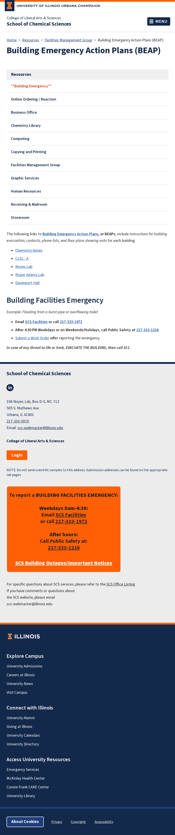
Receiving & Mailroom (29, 204)
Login (17, 455)
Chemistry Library (26, 125)
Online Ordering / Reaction (33, 99)
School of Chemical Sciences (39, 24)
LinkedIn (10, 388)
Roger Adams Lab (29, 275)
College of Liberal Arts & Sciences (34, 18)
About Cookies (25, 822)
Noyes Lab (23, 266)
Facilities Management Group (68, 40)
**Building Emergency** (31, 86)
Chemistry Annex (28, 250)
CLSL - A (21, 258)
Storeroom (20, 217)
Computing (20, 139)
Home (12, 40)
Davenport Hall (27, 283)
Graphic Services (25, 178)
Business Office (24, 112)
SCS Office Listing (120, 584)
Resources (30, 40)
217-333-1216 (64, 548)
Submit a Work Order (32, 338)
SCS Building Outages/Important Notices (63, 563)
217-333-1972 (71, 521)
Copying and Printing (28, 152)
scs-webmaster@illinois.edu (40, 428)
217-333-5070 (18, 421)
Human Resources (26, 191)
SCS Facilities (70, 515)
